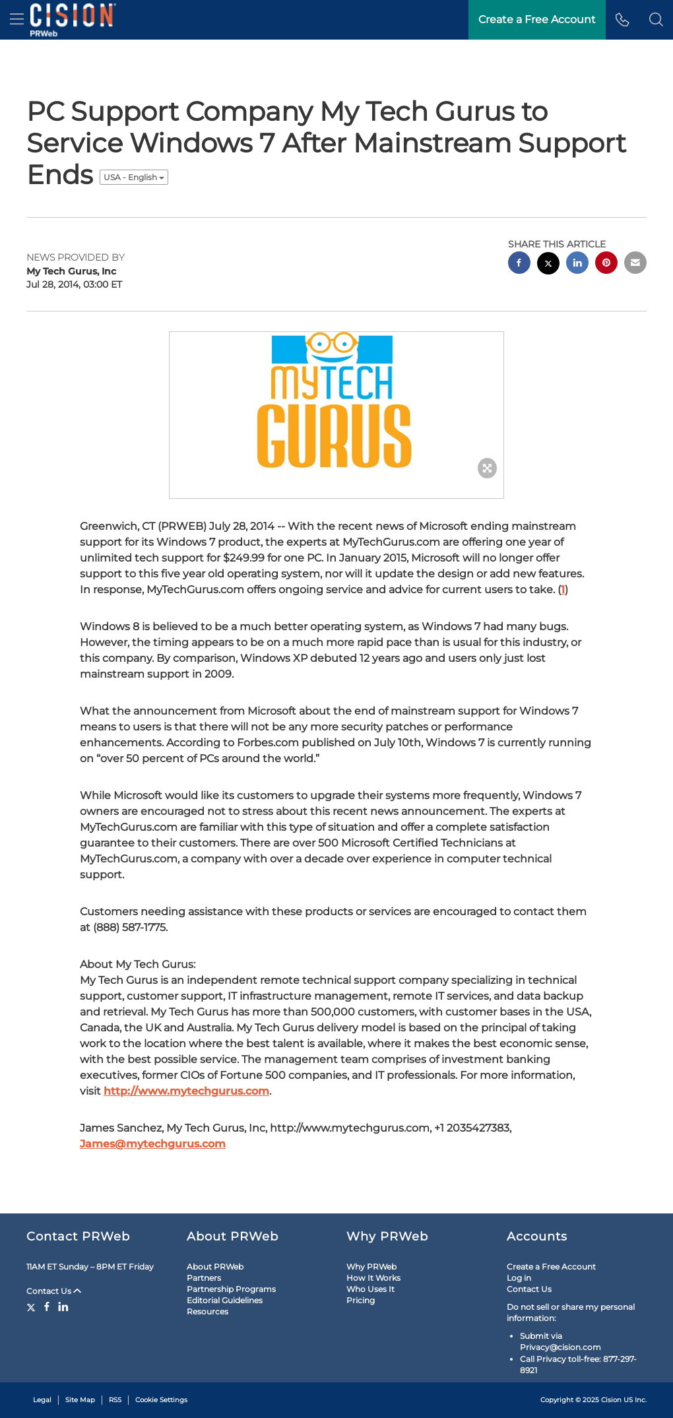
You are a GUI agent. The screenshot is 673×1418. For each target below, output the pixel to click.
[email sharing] (635, 264)
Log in (519, 1278)
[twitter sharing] (548, 265)
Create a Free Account (551, 1267)
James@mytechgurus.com (153, 1144)
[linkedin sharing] (577, 264)
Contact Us (53, 1291)
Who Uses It (370, 1289)
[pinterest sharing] (606, 264)
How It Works (373, 1278)
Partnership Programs (231, 1289)
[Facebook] (47, 1306)
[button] (656, 20)
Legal (42, 1400)
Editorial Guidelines (225, 1300)
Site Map (80, 1400)
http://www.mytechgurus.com (186, 1091)
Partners (204, 1278)
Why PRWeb (371, 1267)
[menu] (17, 20)
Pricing (360, 1300)
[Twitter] (32, 1306)
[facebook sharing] (519, 264)
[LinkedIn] (63, 1306)
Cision (611, 1400)
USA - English (134, 177)
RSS (115, 1400)
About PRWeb (215, 1267)
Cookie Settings (161, 1400)
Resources (207, 1311)
